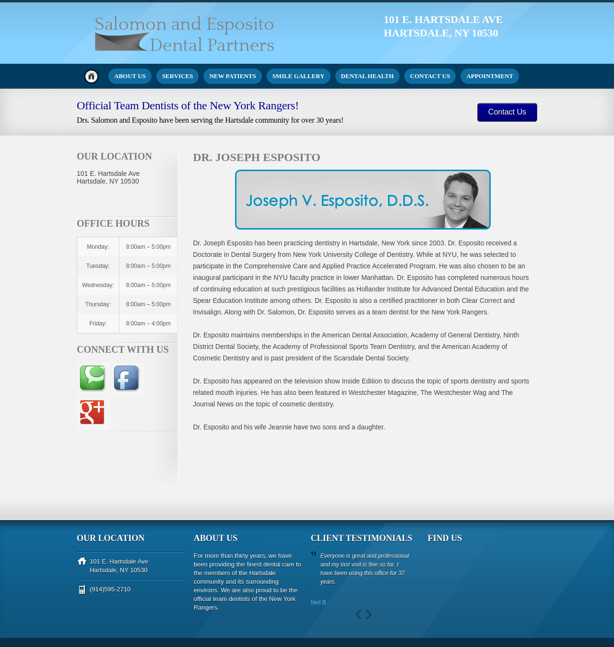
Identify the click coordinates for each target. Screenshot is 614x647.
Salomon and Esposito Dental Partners (126, 613)
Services (177, 76)
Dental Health (367, 76)
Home (91, 76)
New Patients (232, 76)
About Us (130, 76)
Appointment (489, 76)
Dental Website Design (106, 626)
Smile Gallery (298, 76)
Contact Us (430, 76)
